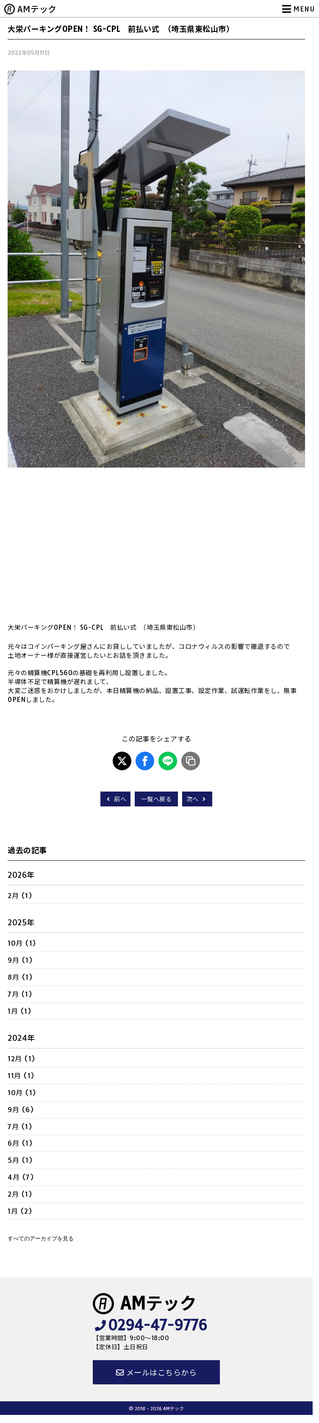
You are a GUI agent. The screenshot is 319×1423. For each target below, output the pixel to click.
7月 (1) (20, 994)
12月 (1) (22, 1058)
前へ (115, 799)
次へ (197, 799)
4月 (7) (21, 1177)
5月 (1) (20, 1160)
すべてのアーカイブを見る (41, 1238)
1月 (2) (20, 1211)
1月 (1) (19, 1011)
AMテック (37, 9)
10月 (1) (22, 943)
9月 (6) (21, 1109)
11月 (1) (21, 1075)
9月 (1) (20, 960)
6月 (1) (20, 1143)
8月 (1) (20, 977)
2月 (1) (20, 895)
